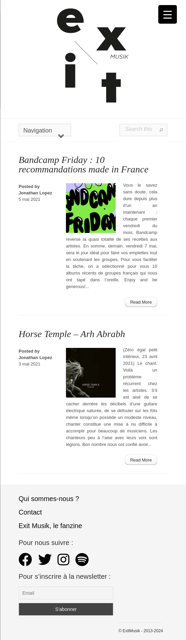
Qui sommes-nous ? (49, 498)
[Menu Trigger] (167, 14)
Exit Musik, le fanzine (50, 525)
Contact (30, 512)
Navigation (43, 131)
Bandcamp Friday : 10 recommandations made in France (83, 164)
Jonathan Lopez (35, 192)
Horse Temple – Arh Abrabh (72, 334)
